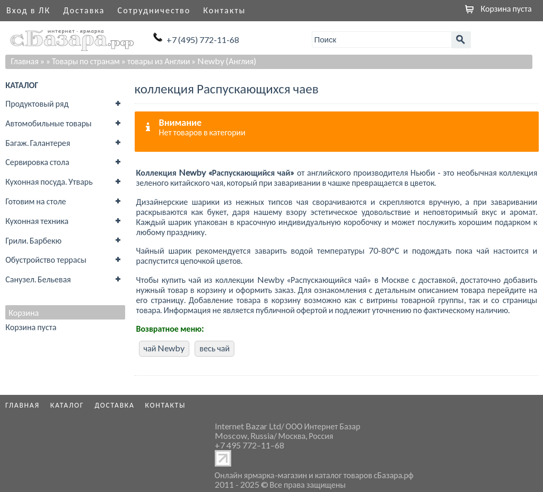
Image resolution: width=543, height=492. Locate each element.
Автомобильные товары (48, 123)
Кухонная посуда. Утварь (48, 181)
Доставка (83, 10)
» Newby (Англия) (223, 61)
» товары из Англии (155, 61)
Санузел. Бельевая (38, 279)
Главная (25, 61)
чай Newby (164, 348)
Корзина (23, 312)
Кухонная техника (36, 220)
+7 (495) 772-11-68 (203, 39)
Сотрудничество (154, 10)
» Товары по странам (83, 61)
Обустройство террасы (45, 259)
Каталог (67, 405)
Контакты (224, 10)
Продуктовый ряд (36, 103)
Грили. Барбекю (33, 240)
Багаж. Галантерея (37, 142)
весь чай (214, 348)
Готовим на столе (35, 201)
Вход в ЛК (28, 10)
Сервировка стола (37, 162)
